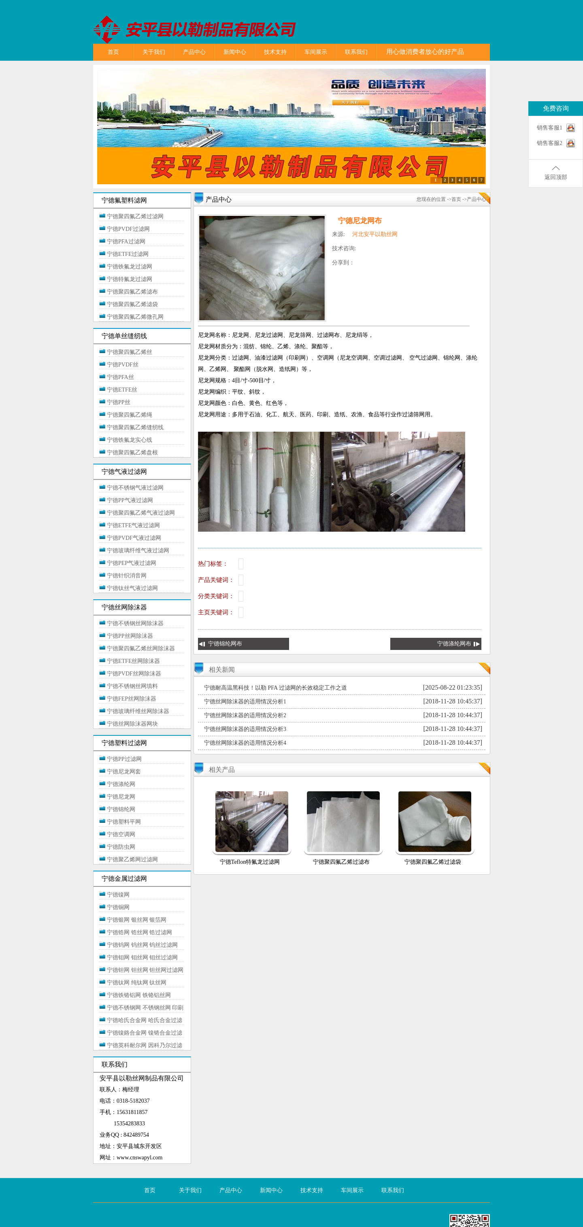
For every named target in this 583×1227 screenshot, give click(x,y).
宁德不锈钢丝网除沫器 (135, 623)
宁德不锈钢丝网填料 (132, 686)
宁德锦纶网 (121, 809)
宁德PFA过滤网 (126, 242)
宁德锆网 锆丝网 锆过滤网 (139, 932)
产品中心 (194, 52)
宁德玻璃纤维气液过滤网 (138, 550)
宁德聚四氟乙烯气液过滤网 (141, 513)
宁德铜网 (118, 907)
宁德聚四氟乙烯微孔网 (135, 317)
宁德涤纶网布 (454, 644)
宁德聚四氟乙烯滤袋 (132, 304)
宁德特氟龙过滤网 (129, 279)
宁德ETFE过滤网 (128, 254)
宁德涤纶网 (121, 784)
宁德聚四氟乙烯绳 (129, 415)
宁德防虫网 (121, 847)
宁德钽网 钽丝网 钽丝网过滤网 (145, 970)
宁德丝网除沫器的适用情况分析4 (245, 743)
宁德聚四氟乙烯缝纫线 (135, 427)
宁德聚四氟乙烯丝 (129, 352)
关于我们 (154, 52)
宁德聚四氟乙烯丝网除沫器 (141, 648)
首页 (113, 52)
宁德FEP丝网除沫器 (131, 699)
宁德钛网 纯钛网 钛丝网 (136, 983)
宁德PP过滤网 (124, 759)
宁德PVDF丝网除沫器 (134, 674)
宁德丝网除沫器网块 (132, 724)
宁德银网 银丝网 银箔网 (136, 920)
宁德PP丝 (118, 402)
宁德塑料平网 (124, 822)
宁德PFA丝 (120, 377)
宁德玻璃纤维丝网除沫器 (138, 711)
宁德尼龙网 (121, 797)
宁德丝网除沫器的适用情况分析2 (245, 715)
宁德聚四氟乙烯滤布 (132, 292)
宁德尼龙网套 (124, 772)
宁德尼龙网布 (360, 221)
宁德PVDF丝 (122, 365)
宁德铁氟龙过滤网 (129, 267)
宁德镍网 (118, 895)
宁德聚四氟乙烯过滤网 (135, 216)
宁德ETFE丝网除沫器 (133, 661)
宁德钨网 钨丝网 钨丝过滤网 (142, 945)
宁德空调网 (121, 834)
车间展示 (315, 52)
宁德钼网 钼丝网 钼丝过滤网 (142, 957)
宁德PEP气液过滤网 (131, 563)
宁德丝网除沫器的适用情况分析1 (245, 702)
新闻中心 (234, 52)
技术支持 (275, 52)
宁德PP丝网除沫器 (130, 636)
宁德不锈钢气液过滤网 (135, 488)
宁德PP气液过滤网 (130, 500)
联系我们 (356, 52)
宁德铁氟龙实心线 (129, 440)
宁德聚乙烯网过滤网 (132, 859)
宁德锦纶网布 (225, 644)
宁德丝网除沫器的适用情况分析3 (245, 729)
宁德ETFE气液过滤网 (133, 525)
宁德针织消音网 (127, 576)
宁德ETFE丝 (122, 390)
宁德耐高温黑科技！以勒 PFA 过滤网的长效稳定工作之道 (275, 688)
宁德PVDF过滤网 (128, 229)
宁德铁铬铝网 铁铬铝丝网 (139, 995)
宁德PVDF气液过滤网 (134, 538)
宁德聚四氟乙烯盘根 (132, 452)
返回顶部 (556, 177)
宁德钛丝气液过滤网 (132, 588)
